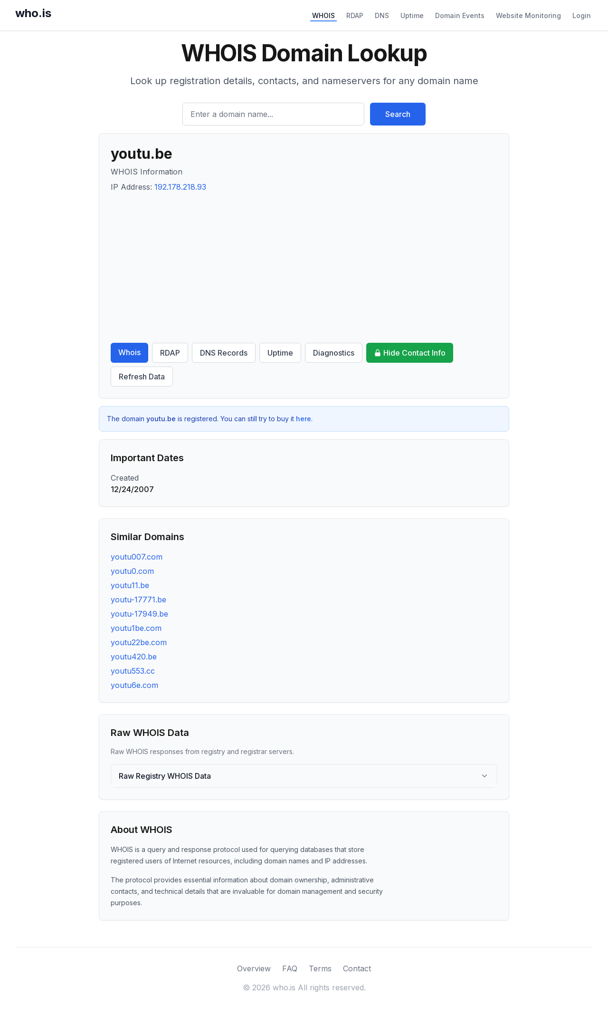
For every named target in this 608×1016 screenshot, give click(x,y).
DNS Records (223, 353)
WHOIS (323, 15)
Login (581, 15)
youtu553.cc (133, 671)
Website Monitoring (528, 15)
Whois (129, 352)
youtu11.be (130, 585)
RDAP (354, 15)
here (303, 419)
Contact (357, 968)
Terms (320, 968)
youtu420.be (134, 656)
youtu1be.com (136, 628)
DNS (382, 15)
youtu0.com (132, 571)
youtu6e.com (134, 685)
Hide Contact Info (410, 353)
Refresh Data (142, 376)
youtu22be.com (139, 642)
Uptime (412, 15)
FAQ (289, 968)
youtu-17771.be (138, 599)
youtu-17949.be (139, 614)
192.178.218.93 (180, 187)
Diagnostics (333, 353)
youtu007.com (136, 556)
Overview (254, 968)
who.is (33, 13)
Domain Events (459, 15)
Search (397, 114)
